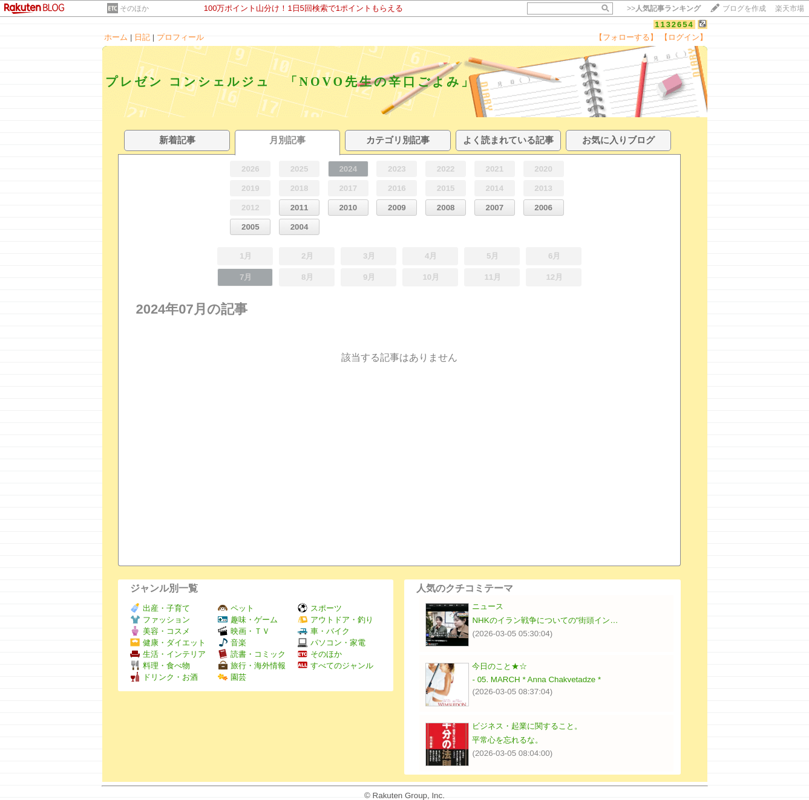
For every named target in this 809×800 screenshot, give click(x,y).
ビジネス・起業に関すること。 (527, 726)
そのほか (134, 8)
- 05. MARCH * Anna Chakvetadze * (536, 679)
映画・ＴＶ (244, 631)
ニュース (487, 606)
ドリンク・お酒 (164, 677)
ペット (236, 608)
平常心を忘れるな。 (507, 739)
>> (664, 8)
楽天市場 (789, 8)
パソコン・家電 (331, 642)
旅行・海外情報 (252, 665)
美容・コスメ (160, 631)
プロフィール (180, 37)
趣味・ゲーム (248, 619)
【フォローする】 (626, 37)
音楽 (232, 642)
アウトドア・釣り (335, 619)
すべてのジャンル (335, 665)
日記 (142, 37)
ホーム (116, 37)
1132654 (674, 24)
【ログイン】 (683, 37)
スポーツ (320, 608)
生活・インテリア (168, 654)
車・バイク (324, 631)
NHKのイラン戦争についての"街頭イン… (545, 620)
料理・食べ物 (160, 665)
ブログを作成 (744, 8)
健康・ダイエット (168, 642)
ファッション (160, 619)
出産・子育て (160, 608)
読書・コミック (252, 654)
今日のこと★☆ (499, 666)
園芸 (232, 677)
